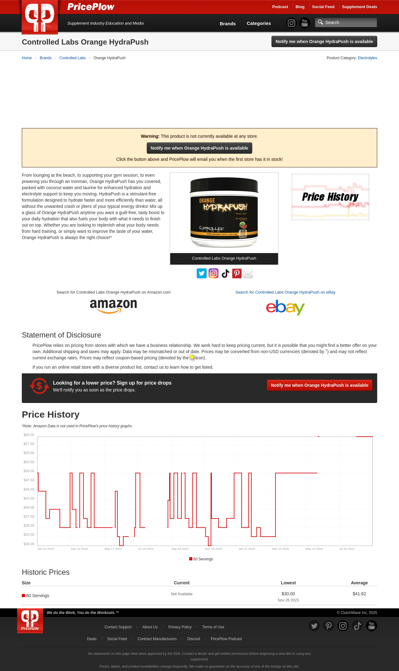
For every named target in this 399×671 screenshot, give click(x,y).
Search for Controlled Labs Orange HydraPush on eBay (285, 291)
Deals (92, 637)
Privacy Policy (180, 626)
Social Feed (323, 6)
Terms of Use (213, 626)
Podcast (280, 6)
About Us (149, 626)
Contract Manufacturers (156, 637)
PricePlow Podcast (226, 637)
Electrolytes (367, 58)
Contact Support (118, 626)
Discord (193, 637)
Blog (300, 6)
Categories (259, 23)
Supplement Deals (359, 6)
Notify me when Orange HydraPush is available (324, 41)
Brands (228, 23)
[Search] (346, 22)
